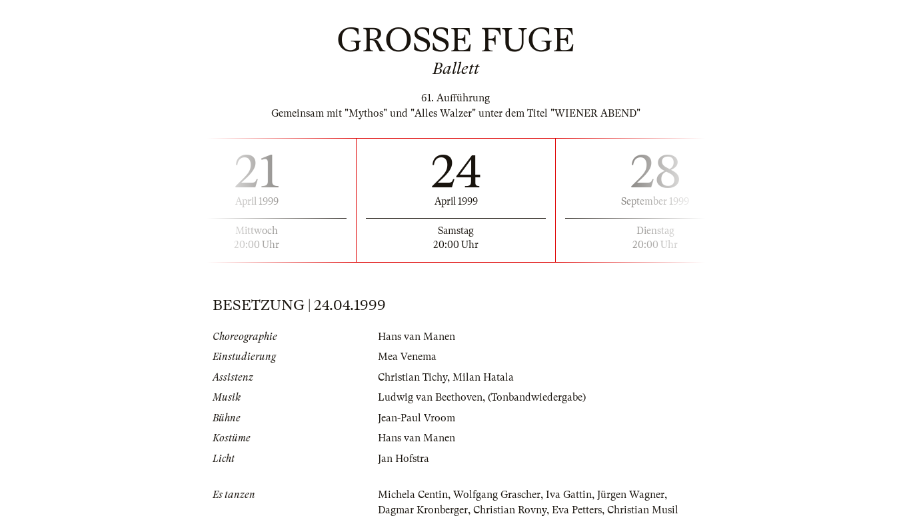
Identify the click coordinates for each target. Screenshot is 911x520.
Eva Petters (577, 510)
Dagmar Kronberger (423, 510)
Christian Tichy (412, 377)
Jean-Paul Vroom (416, 418)
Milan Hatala (483, 377)
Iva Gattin (569, 495)
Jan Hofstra (403, 459)
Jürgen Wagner (630, 495)
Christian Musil (642, 510)
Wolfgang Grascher (496, 495)
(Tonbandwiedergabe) (537, 397)
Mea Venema (407, 357)
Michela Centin (413, 495)
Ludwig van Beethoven (430, 397)
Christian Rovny (509, 510)
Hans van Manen (416, 337)
